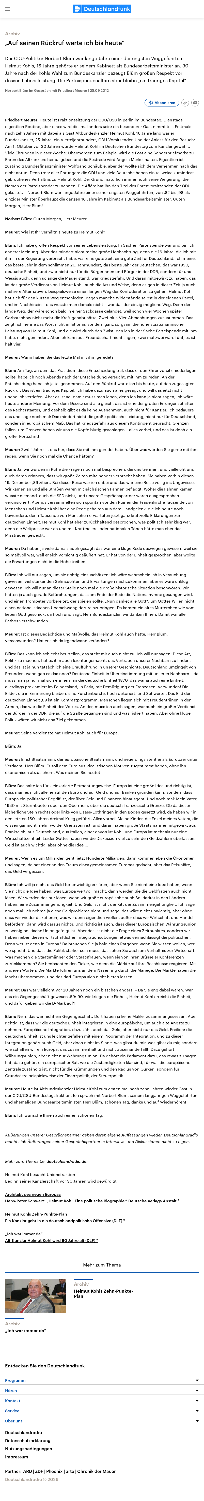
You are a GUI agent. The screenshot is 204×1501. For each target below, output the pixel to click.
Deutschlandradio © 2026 (31, 1479)
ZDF (40, 1471)
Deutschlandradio (23, 1432)
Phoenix (56, 1471)
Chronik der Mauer (96, 1471)
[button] (7, 8)
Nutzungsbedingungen (28, 1448)
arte (71, 1471)
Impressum (16, 1456)
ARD (29, 1471)
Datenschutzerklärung (28, 1440)
